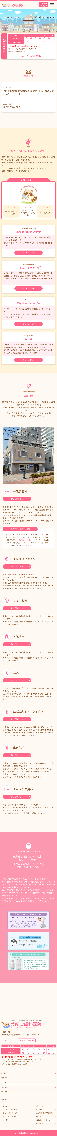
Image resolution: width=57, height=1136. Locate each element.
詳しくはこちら (28, 252)
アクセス (4, 1082)
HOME (3, 1073)
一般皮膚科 (5, 1106)
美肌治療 (39, 1109)
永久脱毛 (39, 1116)
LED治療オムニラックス (44, 1120)
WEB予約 (4, 1092)
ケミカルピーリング (10, 1113)
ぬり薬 (5, 1120)
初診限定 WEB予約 (43, 4)
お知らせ (4, 1087)
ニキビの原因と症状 (10, 1109)
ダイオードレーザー (10, 1116)
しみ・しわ (39, 1106)
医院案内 (4, 1078)
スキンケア (39, 1123)
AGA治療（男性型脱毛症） (45, 1113)
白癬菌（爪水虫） (25, 540)
